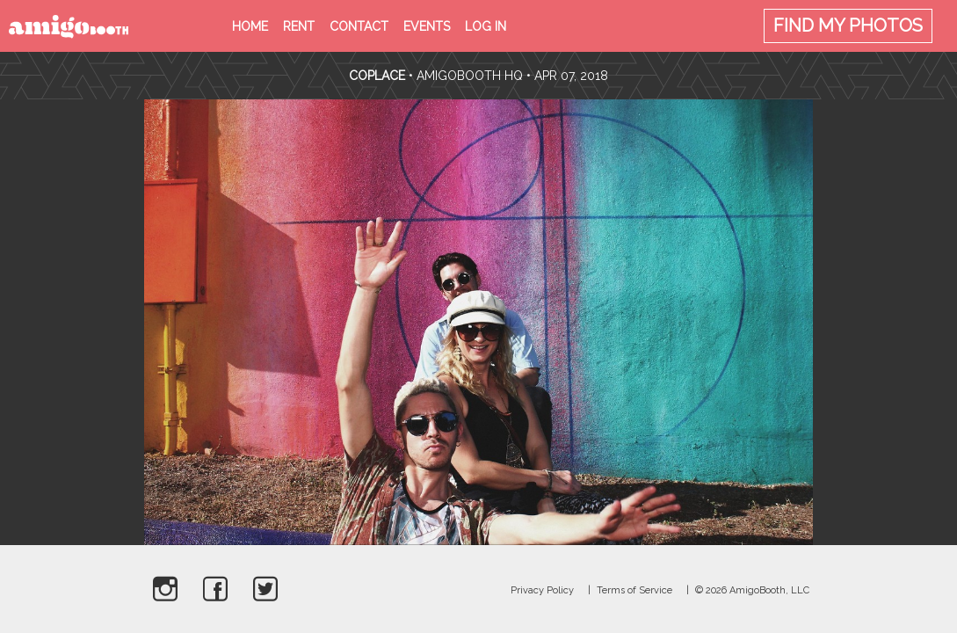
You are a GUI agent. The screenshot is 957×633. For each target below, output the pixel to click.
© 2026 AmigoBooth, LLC (752, 590)
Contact (359, 26)
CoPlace (377, 76)
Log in (485, 26)
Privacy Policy (542, 590)
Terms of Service (634, 590)
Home (250, 26)
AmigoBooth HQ (470, 76)
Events (426, 26)
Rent (299, 26)
